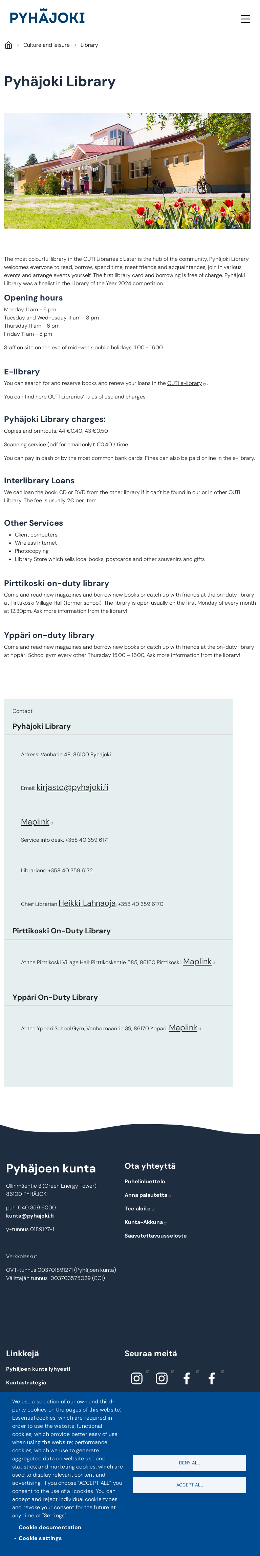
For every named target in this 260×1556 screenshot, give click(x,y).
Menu (245, 18)
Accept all (189, 1485)
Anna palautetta (148, 1195)
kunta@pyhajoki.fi (30, 1215)
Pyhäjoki (8, 45)
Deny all (189, 1463)
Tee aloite (140, 1208)
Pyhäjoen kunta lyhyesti (38, 1369)
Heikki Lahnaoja (87, 903)
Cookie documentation (50, 1527)
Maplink (37, 821)
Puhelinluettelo (145, 1181)
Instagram (146, 1370)
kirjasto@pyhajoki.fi (72, 787)
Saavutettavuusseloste (156, 1235)
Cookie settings (40, 1538)
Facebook (196, 1370)
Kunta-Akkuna (146, 1222)
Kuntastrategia (26, 1382)
